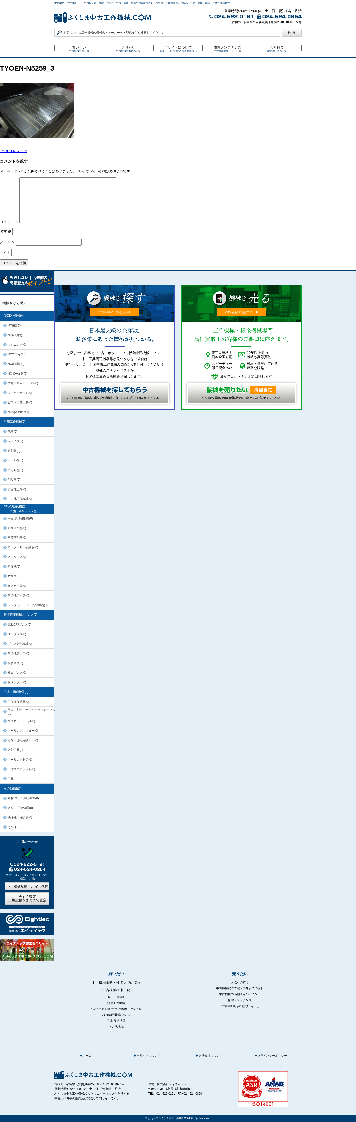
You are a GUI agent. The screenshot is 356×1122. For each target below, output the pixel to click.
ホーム (86, 1055)
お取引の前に (240, 982)
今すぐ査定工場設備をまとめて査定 (27, 898)
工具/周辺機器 (116, 1021)
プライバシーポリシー (272, 1055)
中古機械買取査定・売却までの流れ (240, 988)
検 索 (292, 33)
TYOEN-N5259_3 (13, 151)
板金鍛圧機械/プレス (116, 1015)
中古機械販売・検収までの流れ (116, 983)
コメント (9, 222)
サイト (5, 252)
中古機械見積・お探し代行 (27, 887)
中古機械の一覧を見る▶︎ (114, 312)
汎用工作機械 (116, 1003)
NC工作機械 (116, 997)
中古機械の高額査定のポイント (240, 994)
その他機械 (116, 1026)
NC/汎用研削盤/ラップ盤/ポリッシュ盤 (116, 1009)
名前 (5, 231)
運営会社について (210, 1055)
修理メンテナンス (240, 1000)
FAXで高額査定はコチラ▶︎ (241, 312)
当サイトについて (148, 1055)
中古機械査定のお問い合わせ (240, 1006)
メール (7, 242)
